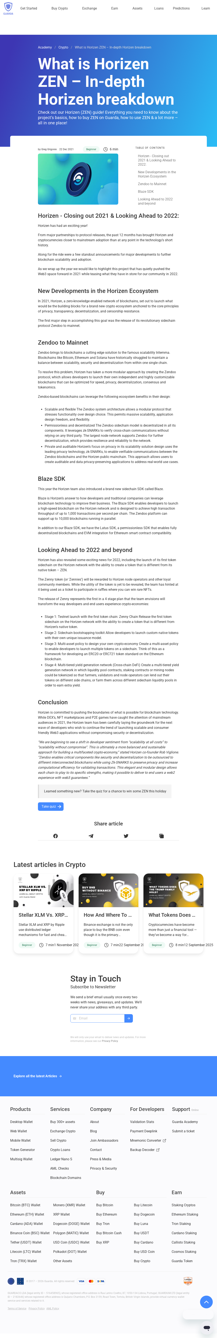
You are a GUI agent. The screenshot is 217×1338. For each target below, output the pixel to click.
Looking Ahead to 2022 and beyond (155, 201)
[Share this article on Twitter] (126, 836)
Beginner (91, 149)
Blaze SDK (146, 192)
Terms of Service (17, 1308)
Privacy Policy (110, 1041)
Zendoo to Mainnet (152, 184)
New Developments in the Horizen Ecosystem (157, 174)
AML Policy (52, 1308)
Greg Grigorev (49, 149)
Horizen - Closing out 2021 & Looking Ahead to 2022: (157, 160)
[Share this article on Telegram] (91, 836)
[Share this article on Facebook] (55, 836)
